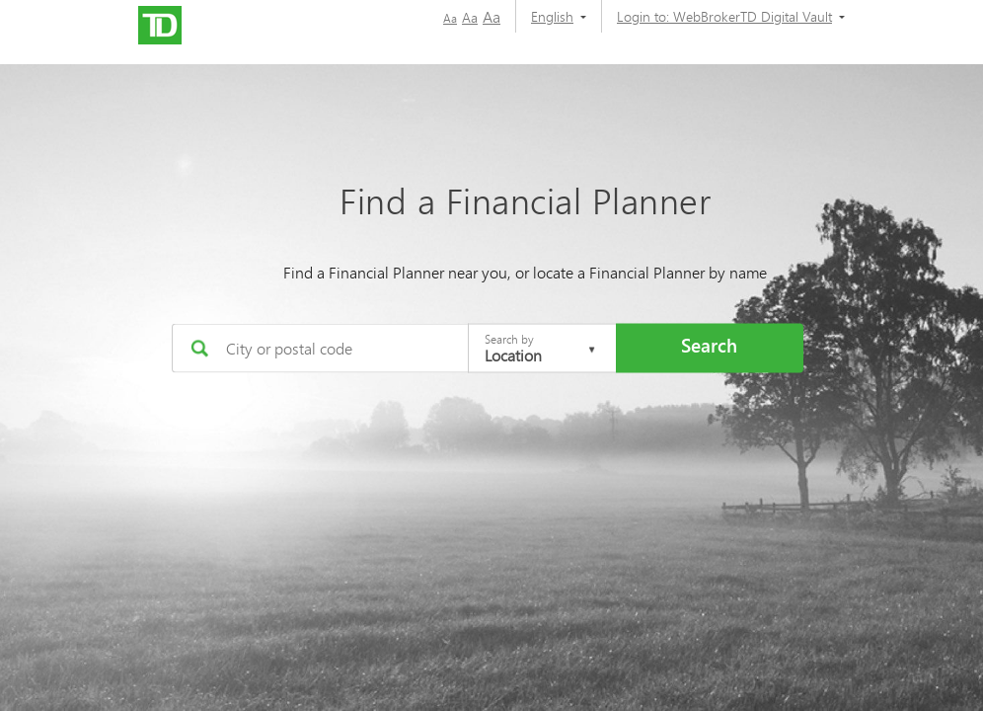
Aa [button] (450, 18)
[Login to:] (723, 16)
